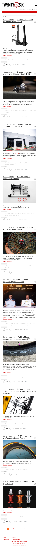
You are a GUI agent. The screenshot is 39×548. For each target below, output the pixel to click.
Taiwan (18, 323)
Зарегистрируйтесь (23, 9)
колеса (33, 423)
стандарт (21, 377)
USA (23, 163)
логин (35, 9)
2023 (16, 469)
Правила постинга (16, 539)
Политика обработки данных (18, 543)
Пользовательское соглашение (19, 545)
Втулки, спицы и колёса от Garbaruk (16, 178)
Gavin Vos (5, 317)
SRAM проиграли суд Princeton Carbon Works (18, 437)
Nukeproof (8, 423)
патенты (27, 110)
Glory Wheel (12, 323)
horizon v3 (20, 423)
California (27, 163)
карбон (13, 215)
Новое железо (8, 20)
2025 (20, 163)
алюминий (8, 215)
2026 (27, 59)
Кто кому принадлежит (25, 325)
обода (33, 323)
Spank (6, 323)
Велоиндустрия (9, 124)
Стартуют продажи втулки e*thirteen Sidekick (18, 228)
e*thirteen (7, 110)
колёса (15, 59)
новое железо (21, 59)
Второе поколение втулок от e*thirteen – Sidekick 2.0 (17, 73)
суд (19, 469)
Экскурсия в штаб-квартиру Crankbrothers (18, 125)
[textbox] (19, 16)
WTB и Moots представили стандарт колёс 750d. (17, 338)
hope (6, 516)
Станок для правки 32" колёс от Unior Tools (18, 21)
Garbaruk (7, 213)
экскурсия (15, 163)
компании (16, 325)
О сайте (14, 537)
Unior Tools (8, 59)
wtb (9, 377)
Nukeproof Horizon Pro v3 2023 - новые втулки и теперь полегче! (18, 391)
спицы (32, 213)
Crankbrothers (8, 163)
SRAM (6, 469)
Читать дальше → (7, 55)
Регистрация (6, 539)
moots (12, 377)
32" (12, 59)
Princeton (11, 469)
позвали (16, 153)
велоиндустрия (9, 325)
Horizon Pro (14, 423)
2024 (30, 265)
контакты (11, 164)
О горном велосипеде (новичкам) (19, 541)
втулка (12, 110)
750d (6, 377)
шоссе (26, 469)
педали (32, 163)
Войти (4, 537)
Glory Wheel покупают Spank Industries (15, 280)
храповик (21, 110)
